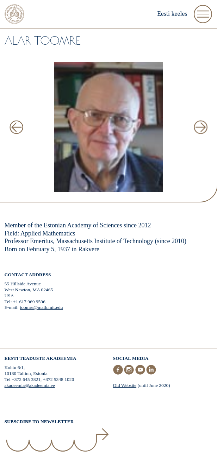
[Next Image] (200, 127)
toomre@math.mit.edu (41, 307)
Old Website (125, 385)
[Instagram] (129, 373)
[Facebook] (118, 373)
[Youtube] (141, 373)
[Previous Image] (16, 127)
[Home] (14, 15)
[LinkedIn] (151, 373)
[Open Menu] (202, 14)
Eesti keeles (172, 13)
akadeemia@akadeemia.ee (30, 385)
